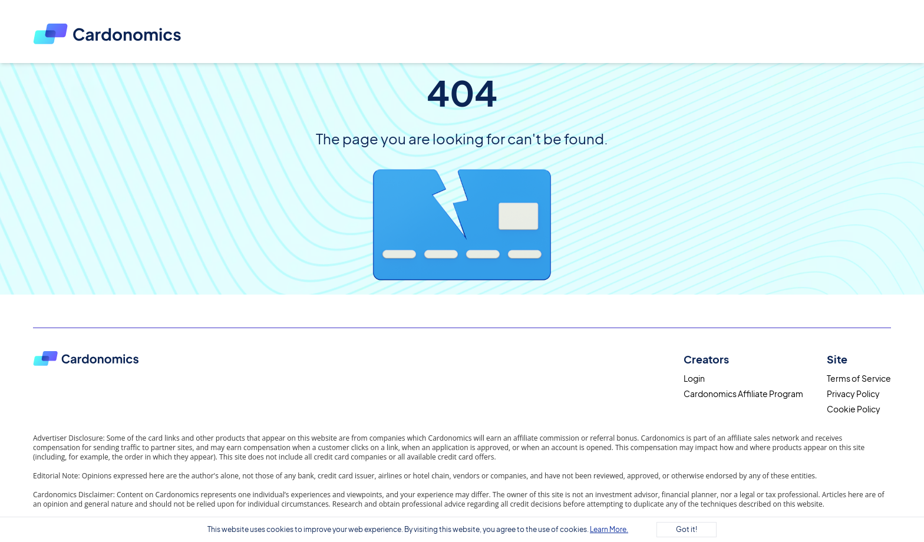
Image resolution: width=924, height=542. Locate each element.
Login (694, 378)
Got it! (686, 529)
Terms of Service (859, 378)
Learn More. (609, 529)
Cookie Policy (853, 409)
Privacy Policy (853, 393)
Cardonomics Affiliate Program (743, 393)
